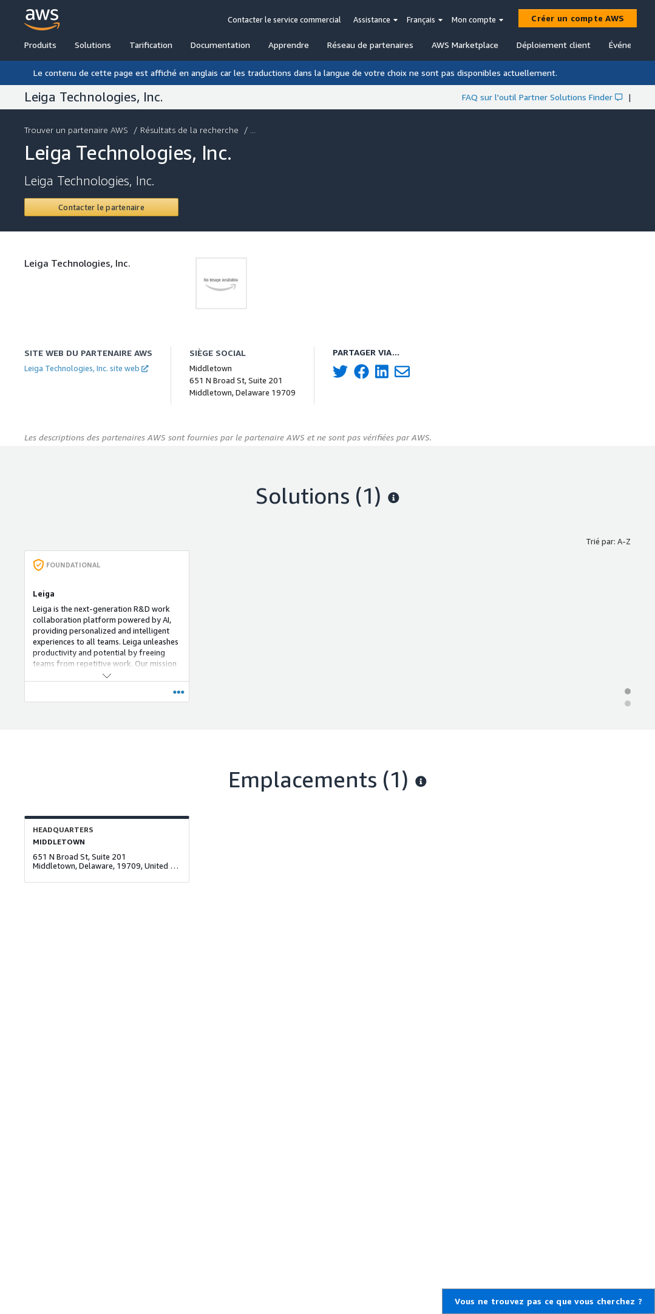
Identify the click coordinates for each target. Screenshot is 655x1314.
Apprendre (288, 44)
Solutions (93, 44)
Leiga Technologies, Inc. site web (86, 368)
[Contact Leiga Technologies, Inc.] (101, 207)
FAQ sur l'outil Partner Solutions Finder (542, 97)
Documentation (220, 44)
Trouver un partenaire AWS (77, 130)
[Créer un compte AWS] (577, 18)
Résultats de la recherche (190, 130)
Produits (40, 44)
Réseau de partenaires (370, 44)
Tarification (150, 44)
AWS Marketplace (465, 44)
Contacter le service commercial (284, 19)
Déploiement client (554, 44)
